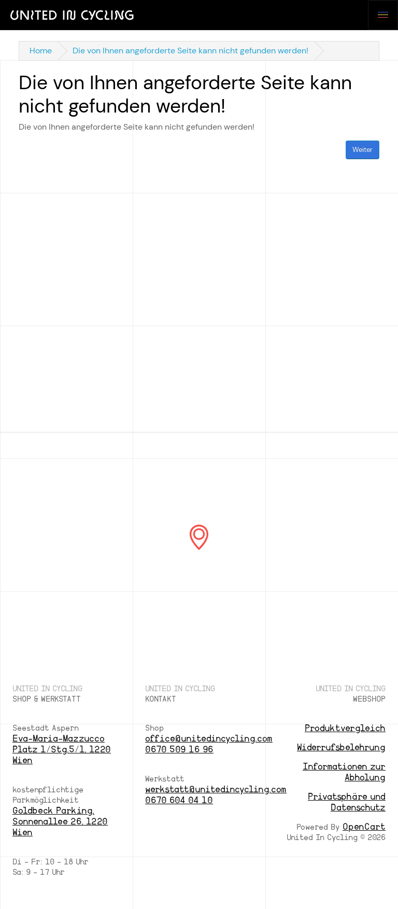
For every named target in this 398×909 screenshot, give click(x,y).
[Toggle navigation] (383, 15)
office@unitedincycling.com (209, 739)
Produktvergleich (345, 728)
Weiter (362, 149)
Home (41, 50)
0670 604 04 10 (179, 800)
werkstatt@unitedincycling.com (216, 789)
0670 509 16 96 (179, 749)
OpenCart (364, 827)
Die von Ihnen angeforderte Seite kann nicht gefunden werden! (190, 50)
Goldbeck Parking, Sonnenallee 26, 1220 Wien (60, 821)
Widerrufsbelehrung (341, 747)
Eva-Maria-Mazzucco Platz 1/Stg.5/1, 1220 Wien (61, 749)
